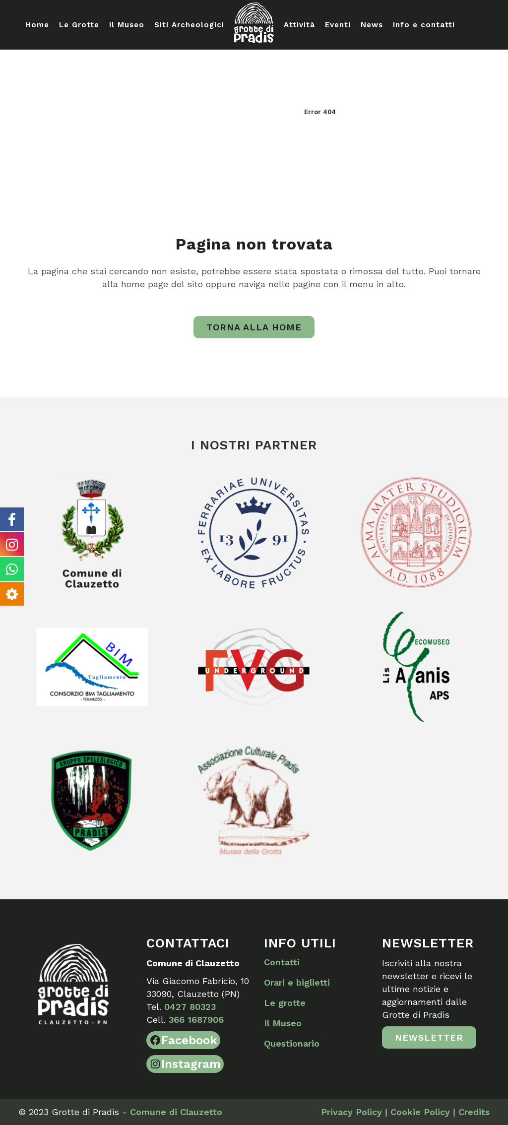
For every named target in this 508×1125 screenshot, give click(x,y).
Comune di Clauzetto (176, 1112)
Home (287, 112)
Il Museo (283, 1023)
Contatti (282, 962)
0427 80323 (190, 1006)
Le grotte (285, 1003)
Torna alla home (254, 327)
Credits (474, 1112)
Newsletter (429, 1037)
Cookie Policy (420, 1112)
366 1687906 (196, 1019)
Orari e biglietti (297, 982)
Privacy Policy (351, 1112)
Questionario (291, 1043)
